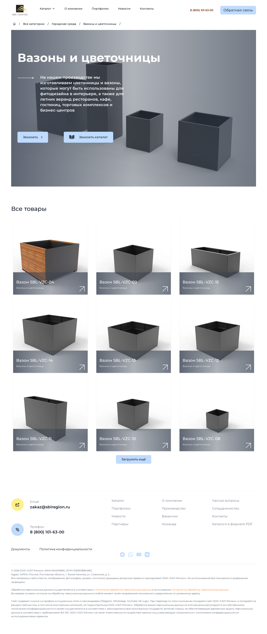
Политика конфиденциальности (65, 549)
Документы (20, 549)
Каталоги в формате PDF (232, 524)
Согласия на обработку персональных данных (200, 589)
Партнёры (120, 524)
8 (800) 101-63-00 (201, 10)
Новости (124, 8)
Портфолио (100, 8)
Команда (169, 524)
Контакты (147, 8)
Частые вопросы (225, 500)
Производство (174, 508)
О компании (73, 8)
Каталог (118, 500)
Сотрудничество (225, 508)
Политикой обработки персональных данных (123, 589)
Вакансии (170, 516)
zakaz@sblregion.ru (50, 507)
